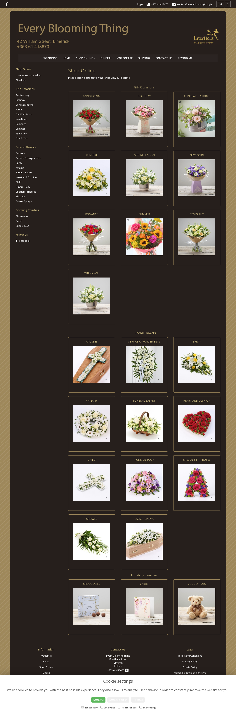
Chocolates (22, 216)
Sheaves (21, 196)
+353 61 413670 (118, 670)
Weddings (50, 58)
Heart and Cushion (26, 177)
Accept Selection (118, 699)
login (140, 4)
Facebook (23, 240)
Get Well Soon (24, 114)
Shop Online (85, 58)
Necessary (89, 707)
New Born (21, 119)
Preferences (127, 707)
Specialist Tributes (26, 191)
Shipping (144, 58)
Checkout (21, 80)
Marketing (147, 707)
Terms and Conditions (190, 655)
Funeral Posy (23, 187)
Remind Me (185, 58)
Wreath (20, 167)
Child (18, 182)
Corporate (125, 58)
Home (66, 58)
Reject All (138, 699)
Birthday (20, 100)
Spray (19, 163)
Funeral (106, 58)
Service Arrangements (28, 158)
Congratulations (25, 104)
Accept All (98, 699)
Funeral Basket (24, 172)
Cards (19, 221)
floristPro (201, 672)
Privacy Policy (189, 661)
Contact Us (163, 58)
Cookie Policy (190, 667)
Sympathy (21, 133)
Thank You (21, 138)
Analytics (107, 707)
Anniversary (22, 95)
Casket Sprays (24, 201)
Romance (21, 124)
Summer (20, 128)
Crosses (20, 153)
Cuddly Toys (22, 225)
